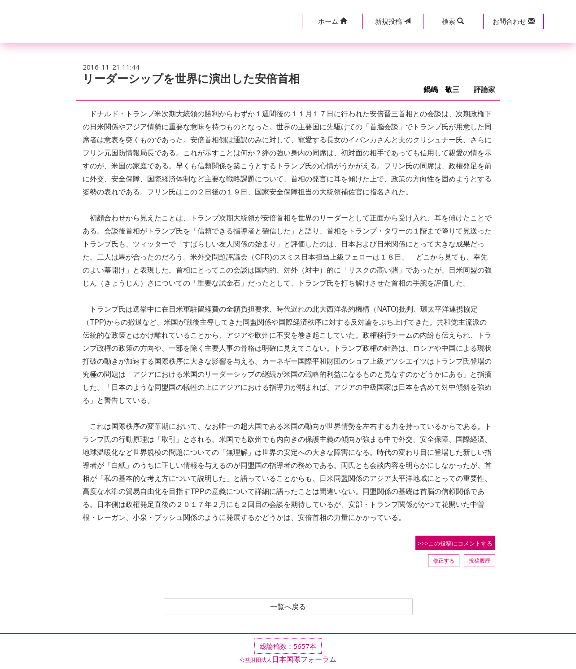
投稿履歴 (479, 560)
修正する (443, 560)
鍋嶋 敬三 (445, 89)
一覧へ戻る (288, 607)
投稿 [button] (392, 21)
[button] (332, 21)
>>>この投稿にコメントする (455, 543)
